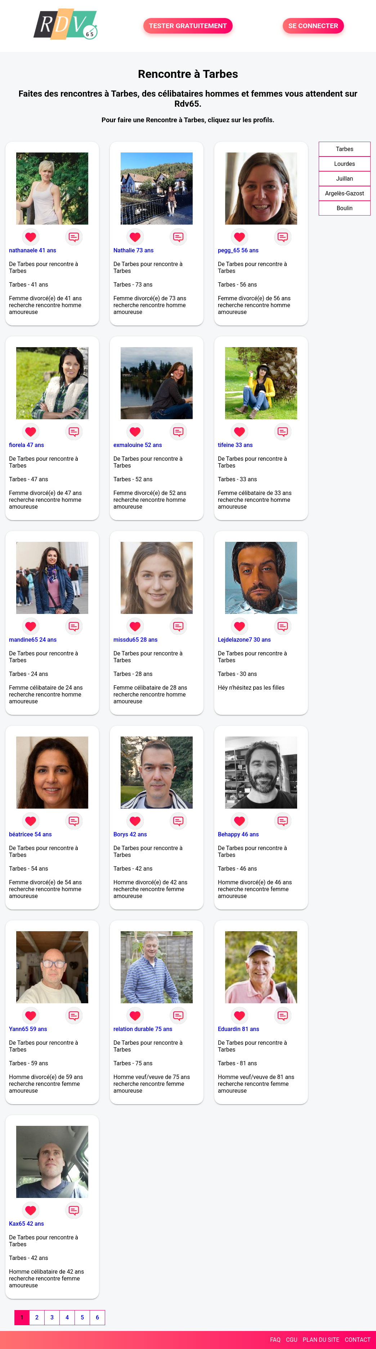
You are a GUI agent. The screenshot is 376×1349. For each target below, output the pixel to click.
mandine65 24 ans (33, 639)
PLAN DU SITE (321, 1339)
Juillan (344, 178)
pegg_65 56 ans (238, 250)
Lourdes (344, 163)
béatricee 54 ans (30, 834)
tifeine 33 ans (235, 445)
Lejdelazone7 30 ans (244, 639)
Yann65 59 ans (28, 1029)
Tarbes (345, 149)
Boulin (345, 208)
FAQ (275, 1339)
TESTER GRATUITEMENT (188, 26)
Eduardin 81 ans (238, 1029)
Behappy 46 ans (238, 834)
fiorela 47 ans (26, 445)
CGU (291, 1339)
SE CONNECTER (313, 26)
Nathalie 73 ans (133, 250)
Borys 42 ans (130, 834)
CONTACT (358, 1339)
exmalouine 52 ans (137, 445)
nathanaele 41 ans (32, 250)
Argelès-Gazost (344, 193)
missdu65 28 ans (135, 639)
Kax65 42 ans (26, 1223)
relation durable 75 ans (143, 1029)
